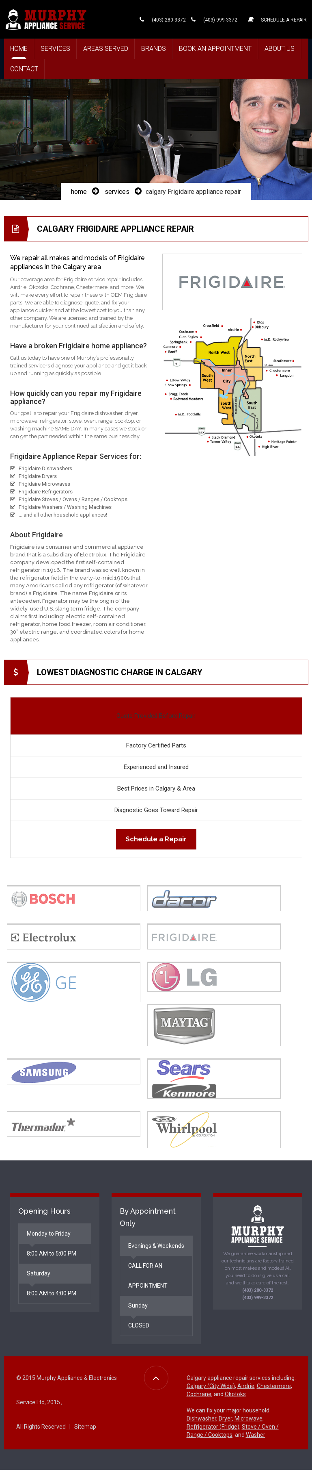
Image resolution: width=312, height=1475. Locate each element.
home (79, 201)
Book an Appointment (215, 48)
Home (19, 48)
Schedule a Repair (156, 848)
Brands (153, 48)
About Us (280, 48)
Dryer (225, 1425)
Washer (255, 1441)
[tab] (79, 892)
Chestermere (274, 1392)
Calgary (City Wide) (211, 1392)
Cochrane (199, 1400)
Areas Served (105, 48)
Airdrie (245, 1392)
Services (55, 48)
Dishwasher (201, 1425)
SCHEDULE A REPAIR (277, 19)
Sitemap (85, 1433)
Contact (24, 69)
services (117, 201)
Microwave (249, 1425)
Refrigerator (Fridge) (213, 1433)
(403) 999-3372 (212, 19)
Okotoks (235, 1400)
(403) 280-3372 (161, 19)
